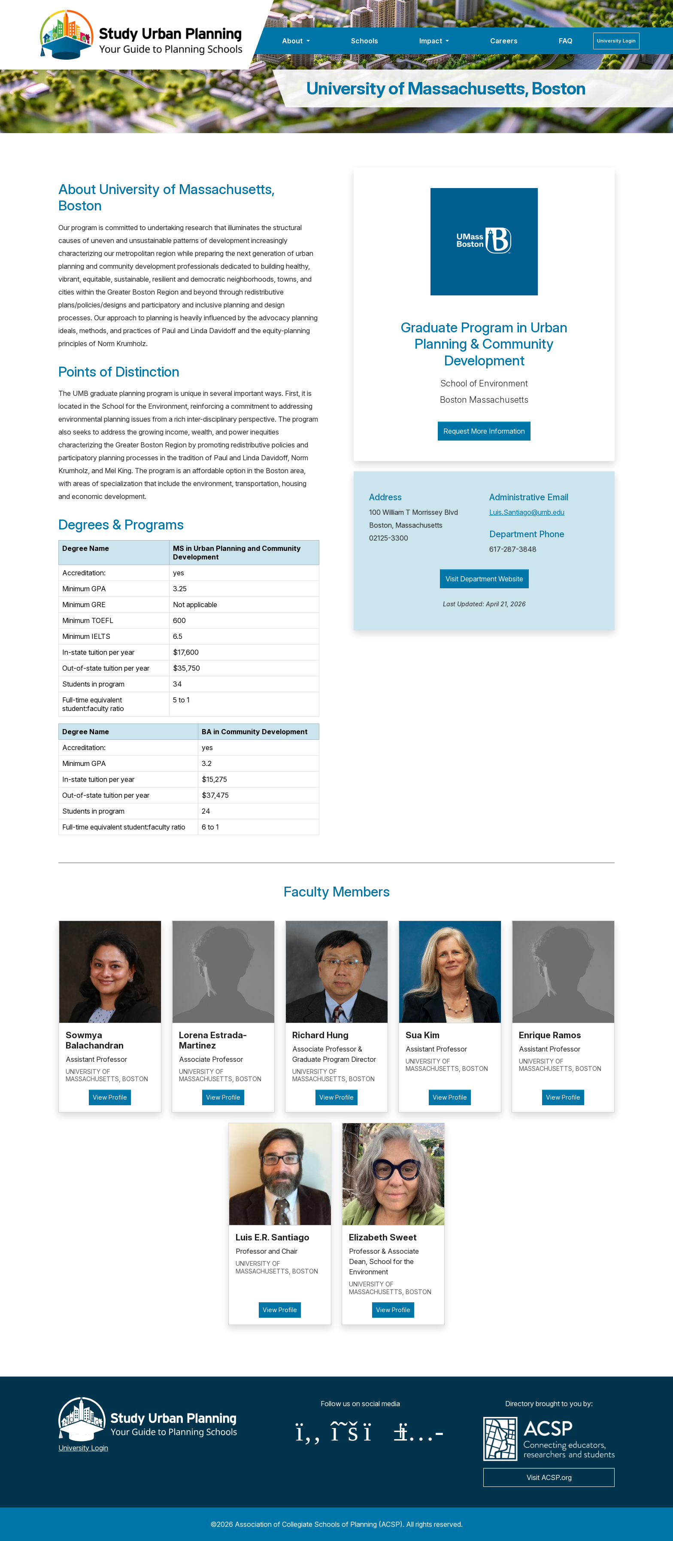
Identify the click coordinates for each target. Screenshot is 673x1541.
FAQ (566, 40)
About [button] (293, 40)
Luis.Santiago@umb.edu (526, 512)
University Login (83, 1448)
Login (616, 41)
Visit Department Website (484, 578)
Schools (364, 40)
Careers (504, 40)
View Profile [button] (110, 1097)
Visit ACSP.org (549, 1477)
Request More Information (484, 431)
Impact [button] (431, 40)
